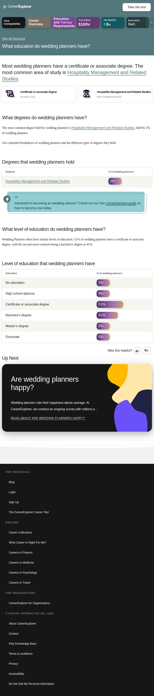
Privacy (13, 663)
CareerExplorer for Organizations (29, 603)
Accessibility (16, 673)
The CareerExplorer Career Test (29, 512)
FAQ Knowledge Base (22, 643)
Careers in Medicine (21, 562)
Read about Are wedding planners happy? (48, 418)
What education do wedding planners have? (46, 46)
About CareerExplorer (22, 623)
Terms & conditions (20, 653)
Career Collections (20, 532)
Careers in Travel (19, 582)
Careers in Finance (20, 552)
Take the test (137, 7)
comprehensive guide (121, 203)
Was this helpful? (120, 350)
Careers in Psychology (23, 572)
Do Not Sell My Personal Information (31, 683)
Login (12, 492)
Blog (11, 482)
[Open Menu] (63, 7)
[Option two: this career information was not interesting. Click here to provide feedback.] (146, 350)
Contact (13, 633)
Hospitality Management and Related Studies (102, 127)
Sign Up (14, 502)
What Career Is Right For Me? (27, 542)
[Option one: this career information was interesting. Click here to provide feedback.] (137, 350)
